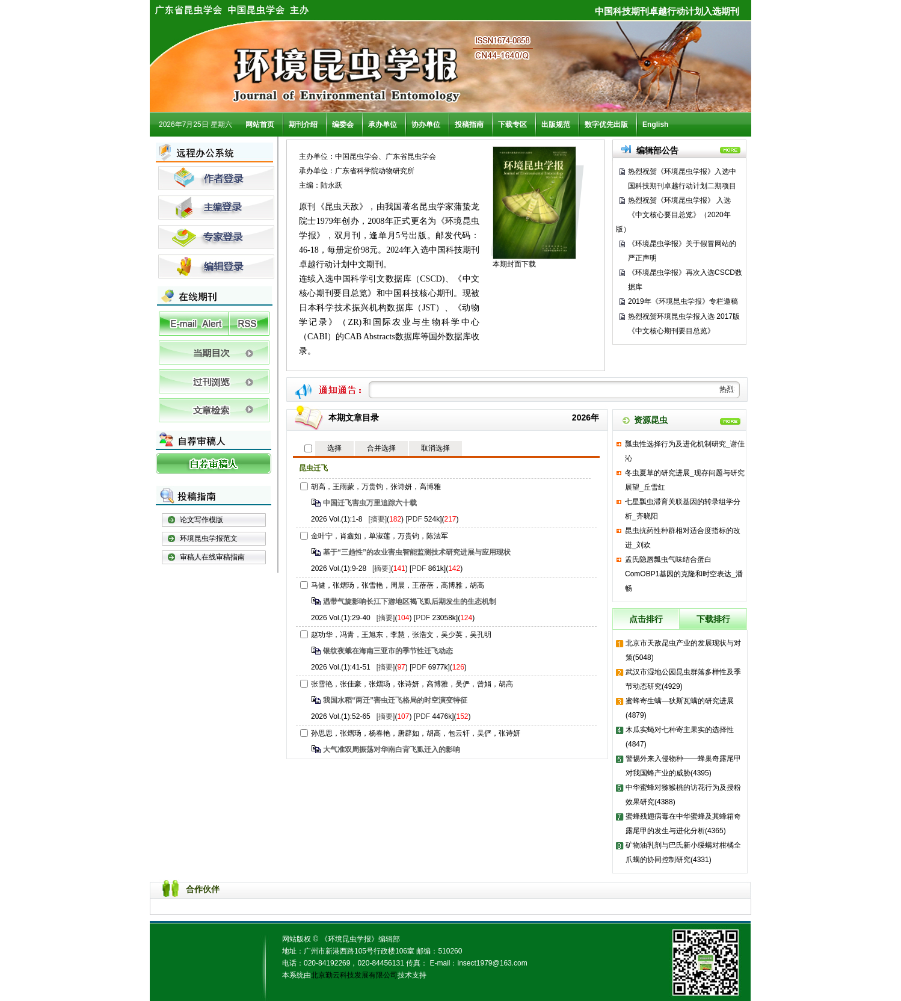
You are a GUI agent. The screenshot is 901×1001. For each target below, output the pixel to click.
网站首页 (259, 124)
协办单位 (425, 124)
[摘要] (377, 519)
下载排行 (713, 619)
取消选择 (435, 448)
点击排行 (646, 619)
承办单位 (382, 124)
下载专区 (512, 124)
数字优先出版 (606, 124)
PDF (415, 519)
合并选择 (381, 448)
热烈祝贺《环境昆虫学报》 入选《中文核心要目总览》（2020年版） (673, 214)
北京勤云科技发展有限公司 (354, 975)
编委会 (343, 124)
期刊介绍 (303, 124)
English (655, 124)
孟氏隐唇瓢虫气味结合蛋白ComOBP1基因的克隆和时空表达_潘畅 (684, 574)
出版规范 (555, 124)
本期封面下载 (514, 264)
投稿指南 (469, 124)
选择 (334, 448)
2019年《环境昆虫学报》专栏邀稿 (683, 301)
